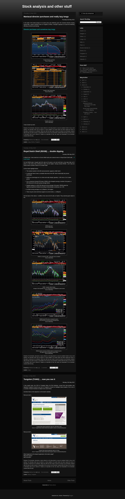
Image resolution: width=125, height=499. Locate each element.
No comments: (45, 139)
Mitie (81, 42)
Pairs (81, 45)
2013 (83, 129)
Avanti (81, 31)
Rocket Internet (84, 48)
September (86, 91)
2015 (83, 85)
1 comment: (44, 367)
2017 (83, 80)
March (85, 119)
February (86, 121)
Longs (29, 142)
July (84, 96)
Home (49, 480)
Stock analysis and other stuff (47, 6)
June (84, 99)
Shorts (33, 142)
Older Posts (70, 480)
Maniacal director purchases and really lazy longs (46, 17)
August (85, 94)
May (84, 101)
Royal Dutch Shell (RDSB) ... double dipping (43, 151)
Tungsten (37, 142)
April (84, 117)
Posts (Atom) (52, 485)
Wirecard (82, 56)
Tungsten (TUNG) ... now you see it (39, 379)
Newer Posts (27, 480)
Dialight (82, 33)
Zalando (82, 59)
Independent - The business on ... (89, 71)
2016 (83, 82)
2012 (83, 131)
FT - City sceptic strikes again (88, 69)
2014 (83, 127)
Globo (81, 36)
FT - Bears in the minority (87, 68)
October (85, 89)
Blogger (71, 495)
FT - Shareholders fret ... (86, 72)
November (86, 87)
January (85, 124)
